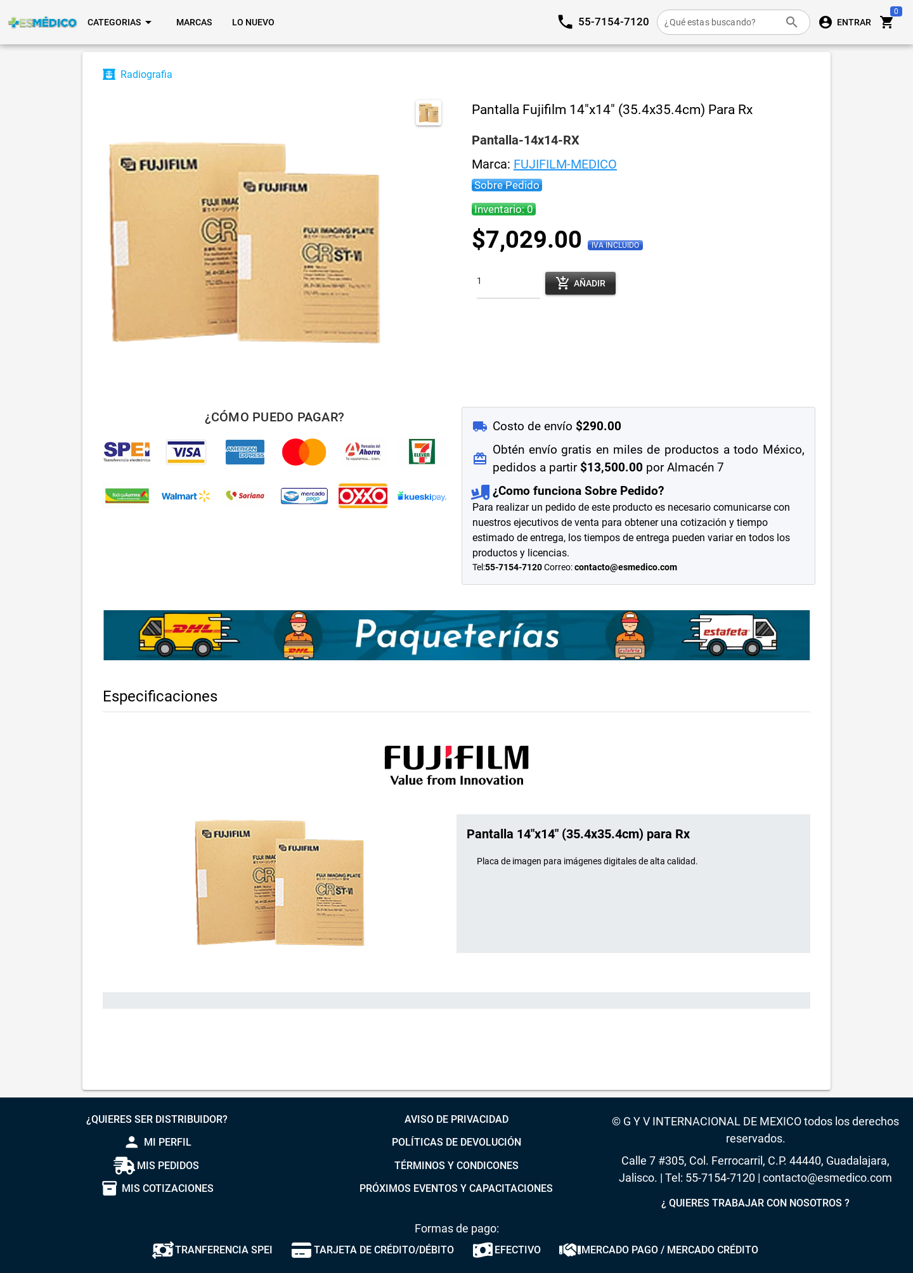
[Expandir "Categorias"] (121, 22)
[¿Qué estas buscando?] (720, 22)
